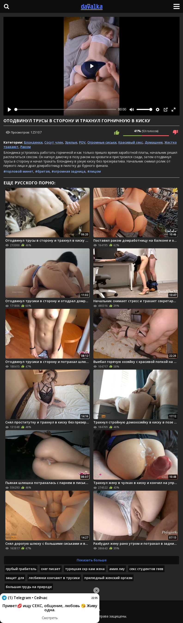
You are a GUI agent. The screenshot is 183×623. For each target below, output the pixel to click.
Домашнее (154, 142)
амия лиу (117, 569)
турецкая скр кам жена (85, 569)
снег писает (51, 569)
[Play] (9, 109)
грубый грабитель (21, 569)
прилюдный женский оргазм (108, 578)
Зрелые (71, 142)
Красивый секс (130, 142)
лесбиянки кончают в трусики (54, 578)
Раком (25, 147)
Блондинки (33, 142)
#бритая (42, 171)
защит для (15, 578)
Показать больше (92, 560)
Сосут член (53, 142)
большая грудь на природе (29, 587)
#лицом (94, 171)
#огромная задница (68, 171)
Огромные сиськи (101, 142)
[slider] (65, 109)
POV (82, 142)
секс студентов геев (146, 569)
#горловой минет (18, 171)
